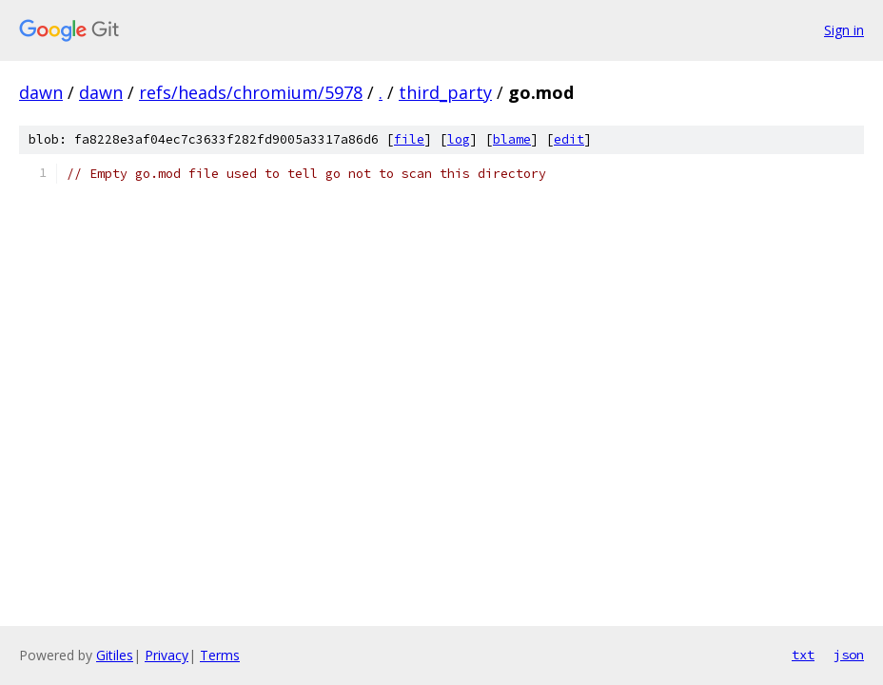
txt (803, 654)
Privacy (166, 655)
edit (569, 139)
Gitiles (114, 655)
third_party (445, 92)
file (409, 139)
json (849, 654)
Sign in (844, 30)
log (458, 139)
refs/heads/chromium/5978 (251, 92)
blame (512, 139)
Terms (220, 655)
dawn (41, 92)
